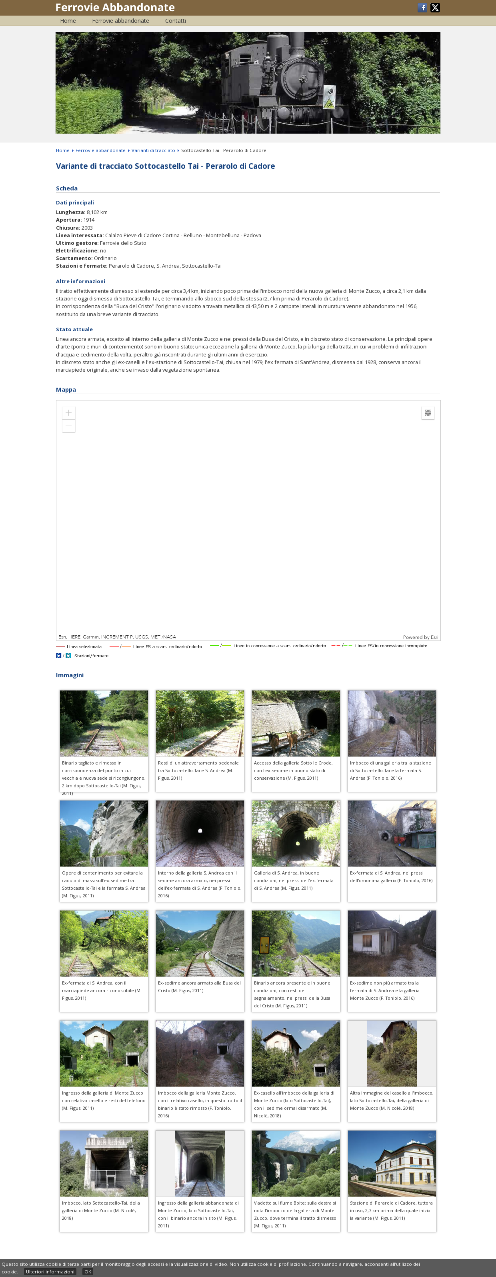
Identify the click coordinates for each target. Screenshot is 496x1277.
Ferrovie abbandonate (120, 20)
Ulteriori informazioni (50, 1272)
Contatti (175, 20)
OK (87, 1272)
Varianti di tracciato (153, 150)
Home (68, 20)
